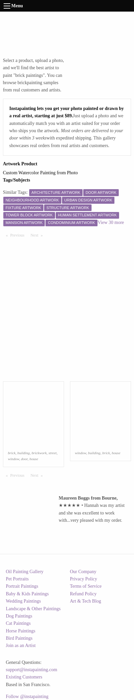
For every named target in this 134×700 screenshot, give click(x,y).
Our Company (83, 571)
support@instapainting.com (31, 669)
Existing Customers (24, 676)
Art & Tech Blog (85, 601)
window (13, 459)
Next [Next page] (38, 235)
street (52, 453)
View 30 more (111, 222)
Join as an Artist (21, 645)
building (23, 453)
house (34, 459)
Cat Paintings (18, 623)
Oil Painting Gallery (25, 571)
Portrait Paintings (22, 586)
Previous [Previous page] (19, 235)
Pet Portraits (17, 578)
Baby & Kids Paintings (27, 593)
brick (12, 453)
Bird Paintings (19, 638)
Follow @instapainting (27, 696)
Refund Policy (83, 593)
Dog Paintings (19, 616)
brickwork (39, 453)
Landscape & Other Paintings (33, 608)
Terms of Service (85, 586)
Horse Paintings (20, 630)
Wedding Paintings (23, 601)
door (24, 459)
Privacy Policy (83, 578)
